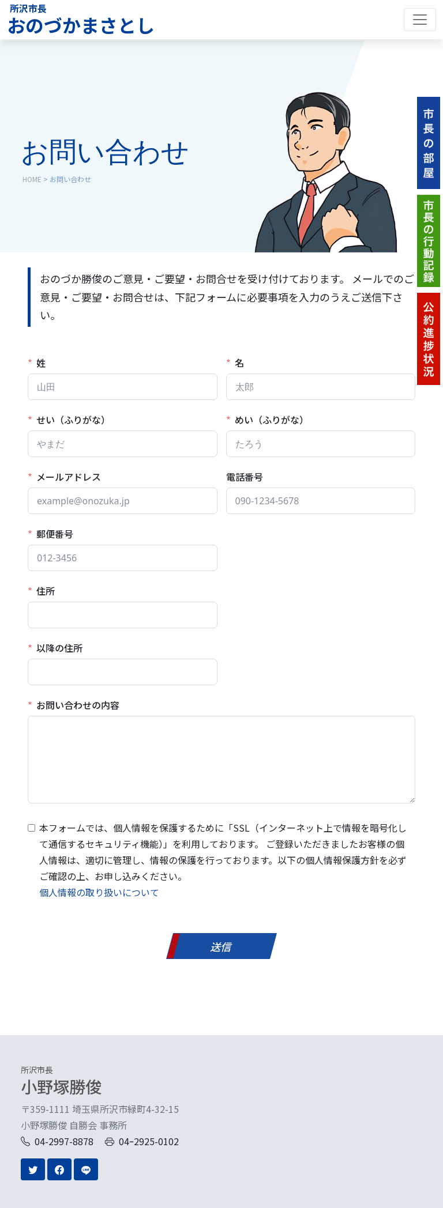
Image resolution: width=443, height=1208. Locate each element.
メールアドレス (68, 477)
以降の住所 (59, 648)
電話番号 (244, 477)
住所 (45, 591)
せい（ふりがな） (73, 419)
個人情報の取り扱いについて (99, 892)
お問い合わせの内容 (77, 705)
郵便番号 (54, 534)
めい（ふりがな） (272, 419)
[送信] (221, 946)
